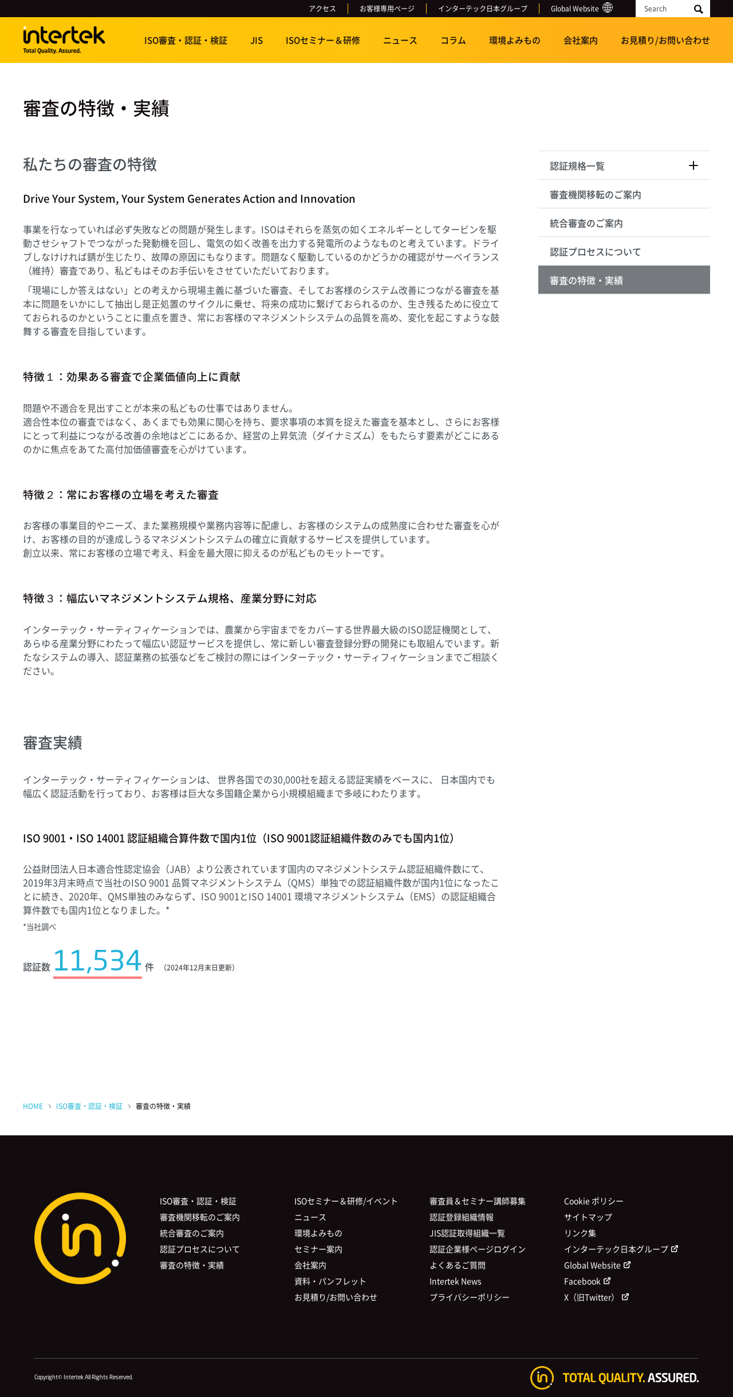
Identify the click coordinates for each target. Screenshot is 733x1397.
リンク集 (580, 1232)
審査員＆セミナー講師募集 (477, 1200)
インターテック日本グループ (482, 8)
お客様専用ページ (387, 8)
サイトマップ (588, 1216)
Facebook (582, 1280)
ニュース (400, 40)
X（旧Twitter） (591, 1297)
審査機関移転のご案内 (595, 194)
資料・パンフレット (330, 1280)
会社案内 (580, 40)
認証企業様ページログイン (477, 1248)
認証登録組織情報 (461, 1216)
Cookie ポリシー (594, 1200)
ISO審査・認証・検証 (185, 40)
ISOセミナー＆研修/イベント (346, 1200)
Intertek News (455, 1280)
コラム (453, 40)
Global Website (575, 8)
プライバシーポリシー (469, 1297)
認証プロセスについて (595, 251)
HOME (33, 1106)
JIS (256, 40)
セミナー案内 (318, 1248)
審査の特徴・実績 (586, 280)
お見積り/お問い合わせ (665, 40)
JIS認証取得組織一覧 (467, 1232)
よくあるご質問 (457, 1264)
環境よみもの (515, 40)
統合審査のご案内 (586, 223)
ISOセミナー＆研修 (323, 40)
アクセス (322, 8)
